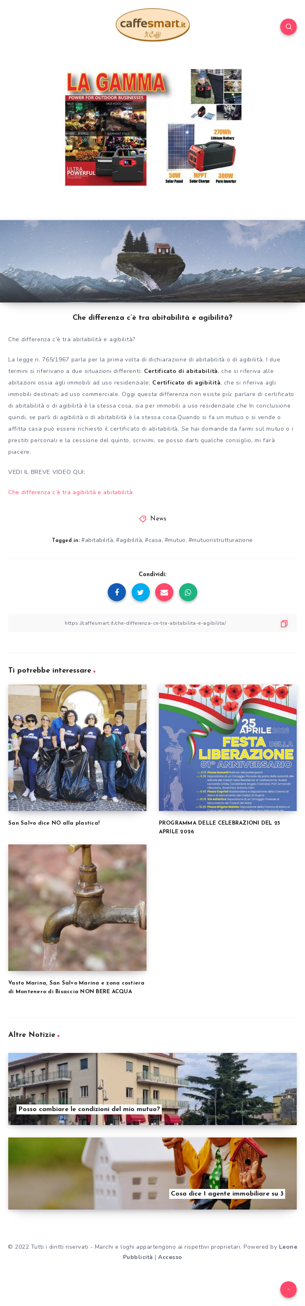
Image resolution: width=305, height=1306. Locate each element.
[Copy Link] (152, 623)
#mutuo (175, 540)
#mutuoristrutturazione (221, 540)
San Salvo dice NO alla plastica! (53, 823)
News (158, 519)
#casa (153, 540)
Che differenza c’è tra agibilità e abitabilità (70, 492)
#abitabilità (97, 540)
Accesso (170, 1257)
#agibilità (129, 540)
